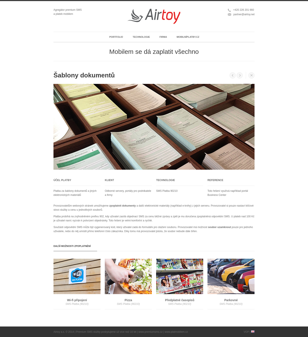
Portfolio (116, 37)
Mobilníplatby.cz (188, 37)
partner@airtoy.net (244, 14)
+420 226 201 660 (243, 9)
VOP (246, 331)
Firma (163, 37)
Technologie (141, 37)
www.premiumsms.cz (150, 331)
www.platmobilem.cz (176, 331)
